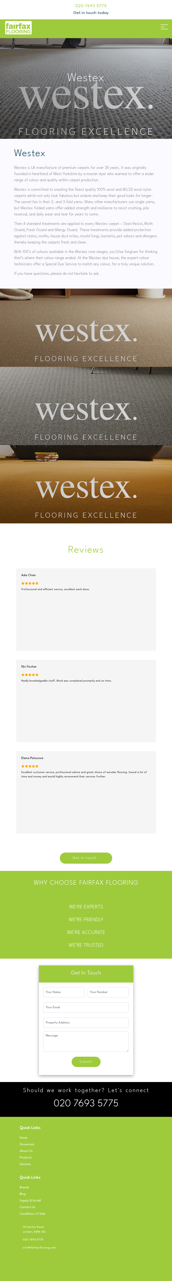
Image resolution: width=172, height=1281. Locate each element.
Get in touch (84, 858)
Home (23, 1137)
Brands (24, 1187)
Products (26, 1157)
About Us (26, 1151)
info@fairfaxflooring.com (39, 1247)
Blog (23, 1194)
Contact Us (27, 1207)
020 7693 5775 (91, 6)
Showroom (27, 1144)
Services (25, 1164)
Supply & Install (30, 1200)
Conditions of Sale (32, 1213)
